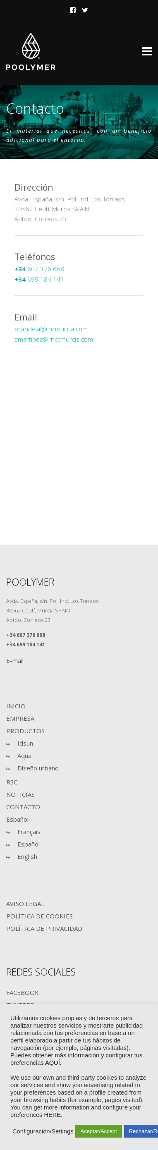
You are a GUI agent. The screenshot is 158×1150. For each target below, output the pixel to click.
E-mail (15, 660)
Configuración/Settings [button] (42, 1131)
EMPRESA (20, 718)
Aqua (24, 755)
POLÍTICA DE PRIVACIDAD (44, 928)
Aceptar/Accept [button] (98, 1131)
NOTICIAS (20, 794)
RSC (11, 782)
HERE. (53, 1115)
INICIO (16, 706)
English (27, 856)
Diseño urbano (38, 768)
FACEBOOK (22, 992)
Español (17, 819)
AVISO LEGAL (25, 903)
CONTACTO (23, 807)
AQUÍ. (53, 1062)
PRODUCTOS (25, 731)
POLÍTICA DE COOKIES (39, 916)
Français (29, 831)
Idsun (25, 743)
